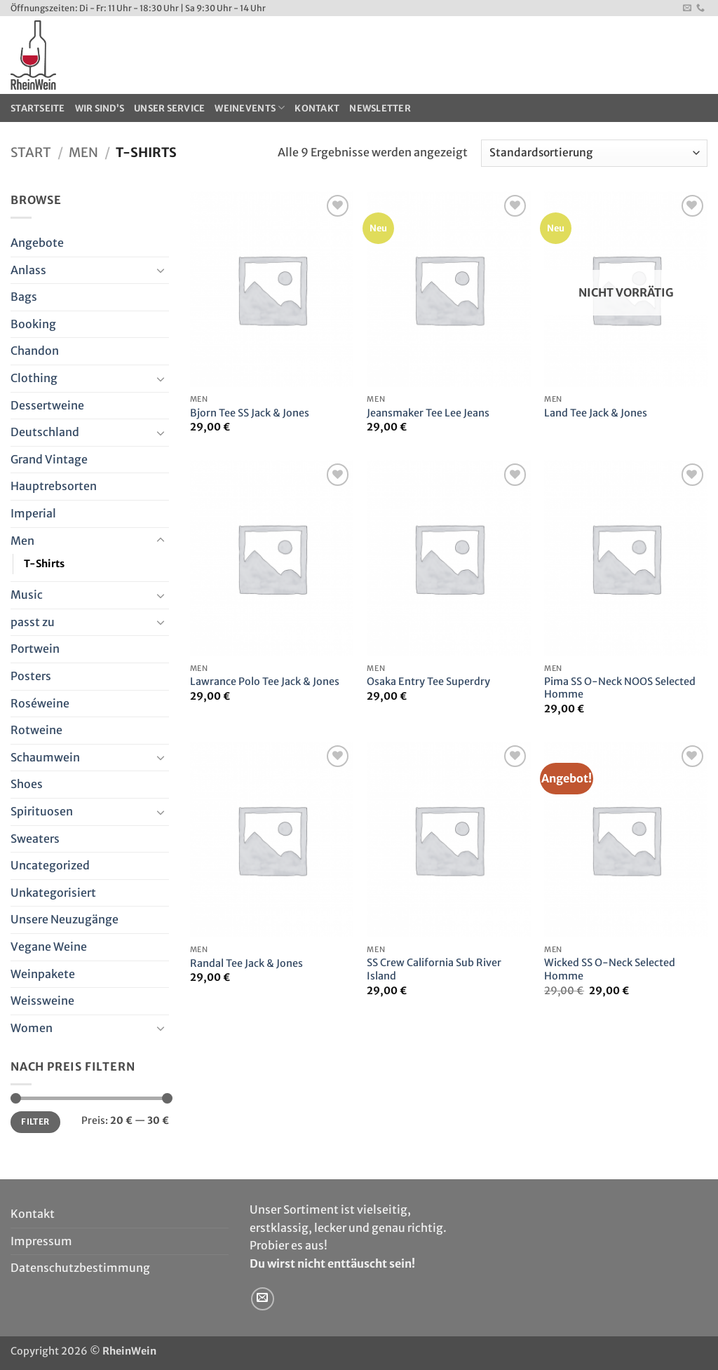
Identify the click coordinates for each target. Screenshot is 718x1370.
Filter (35, 1121)
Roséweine (40, 703)
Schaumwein (45, 757)
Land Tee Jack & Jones (595, 413)
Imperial (33, 513)
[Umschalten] (160, 270)
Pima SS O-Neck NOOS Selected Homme (620, 688)
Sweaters (35, 839)
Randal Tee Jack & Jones (246, 963)
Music (27, 595)
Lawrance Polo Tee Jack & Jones (264, 681)
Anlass (28, 270)
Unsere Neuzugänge (64, 919)
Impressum (41, 1241)
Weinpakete (43, 974)
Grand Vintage (49, 459)
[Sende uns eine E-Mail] (687, 8)
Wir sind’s (100, 108)
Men (83, 152)
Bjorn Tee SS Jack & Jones (249, 413)
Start (31, 152)
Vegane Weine (49, 947)
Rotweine (36, 730)
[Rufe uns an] (700, 8)
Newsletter (380, 108)
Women (32, 1028)
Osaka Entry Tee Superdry (428, 681)
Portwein (35, 649)
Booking (33, 324)
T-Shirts (44, 563)
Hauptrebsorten (54, 486)
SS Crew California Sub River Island (434, 969)
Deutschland (45, 432)
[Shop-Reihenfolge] (594, 153)
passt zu (33, 622)
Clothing (34, 378)
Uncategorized (50, 865)
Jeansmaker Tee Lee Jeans (428, 413)
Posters (31, 676)
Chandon (35, 351)
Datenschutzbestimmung (80, 1268)
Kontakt (316, 108)
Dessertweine (47, 405)
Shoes (27, 784)
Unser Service (169, 108)
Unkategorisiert (53, 893)
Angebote (37, 243)
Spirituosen (42, 811)
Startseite (38, 108)
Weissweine (42, 1000)
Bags (24, 297)
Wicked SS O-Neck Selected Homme (609, 969)
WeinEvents (250, 107)
